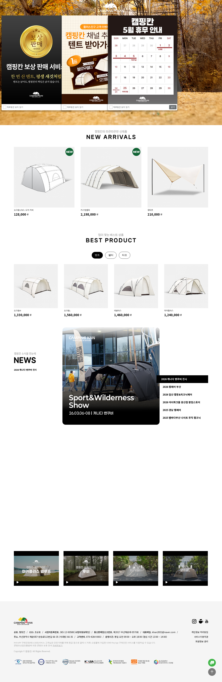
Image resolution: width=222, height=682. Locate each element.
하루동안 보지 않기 (121, 107)
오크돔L (67, 310)
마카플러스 (168, 310)
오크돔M (17, 310)
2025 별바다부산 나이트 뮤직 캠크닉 (182, 417)
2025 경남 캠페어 (172, 410)
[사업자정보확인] (82, 632)
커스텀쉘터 (85, 210)
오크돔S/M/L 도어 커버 (23, 210)
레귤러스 (117, 310)
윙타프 (150, 210)
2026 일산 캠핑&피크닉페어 (177, 394)
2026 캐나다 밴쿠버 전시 (174, 379)
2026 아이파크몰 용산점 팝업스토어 (181, 402)
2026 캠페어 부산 (172, 387)
